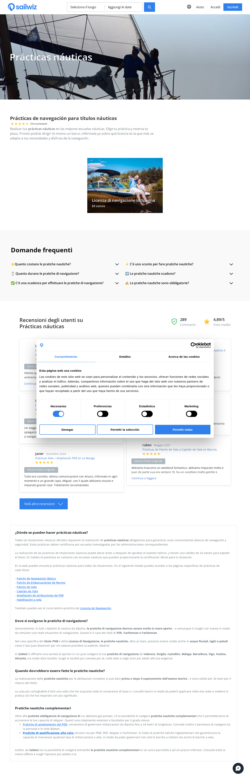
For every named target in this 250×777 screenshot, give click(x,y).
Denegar (67, 429)
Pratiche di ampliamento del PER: (45, 724)
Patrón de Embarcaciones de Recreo (41, 582)
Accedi (215, 7)
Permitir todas (183, 429)
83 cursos (98, 206)
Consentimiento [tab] (66, 356)
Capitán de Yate (27, 591)
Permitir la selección (125, 429)
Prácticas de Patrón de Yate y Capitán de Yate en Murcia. (179, 449)
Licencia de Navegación (95, 608)
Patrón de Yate (27, 587)
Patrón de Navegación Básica (36, 578)
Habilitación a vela (29, 600)
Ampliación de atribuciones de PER (40, 595)
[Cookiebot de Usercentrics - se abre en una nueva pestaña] (193, 345)
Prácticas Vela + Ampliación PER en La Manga (65, 458)
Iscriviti (232, 7)
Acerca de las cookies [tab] (184, 356)
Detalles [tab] (125, 356)
